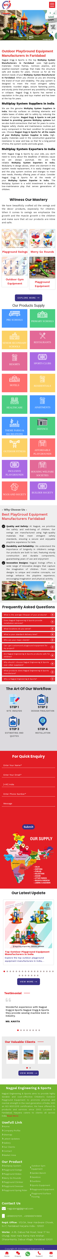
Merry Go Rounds (42, 251)
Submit (28, 826)
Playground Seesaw (12, 1186)
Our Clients (8, 1147)
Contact (7, 1151)
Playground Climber (12, 1182)
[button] (4, 971)
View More (28, 981)
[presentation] (25, 816)
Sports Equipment (40, 1185)
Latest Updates (11, 1138)
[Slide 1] (20, 36)
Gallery (6, 1143)
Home (6, 1126)
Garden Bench (38, 1173)
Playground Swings (15, 251)
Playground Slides (11, 1174)
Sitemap (7, 1134)
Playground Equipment (42, 284)
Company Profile (11, 1130)
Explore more (29, 297)
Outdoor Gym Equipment (15, 281)
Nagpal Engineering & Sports (28, 1088)
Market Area (9, 1155)
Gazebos (35, 1177)
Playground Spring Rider (14, 1190)
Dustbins (35, 1181)
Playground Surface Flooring (40, 1195)
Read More (12, 1116)
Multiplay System (11, 1165)
